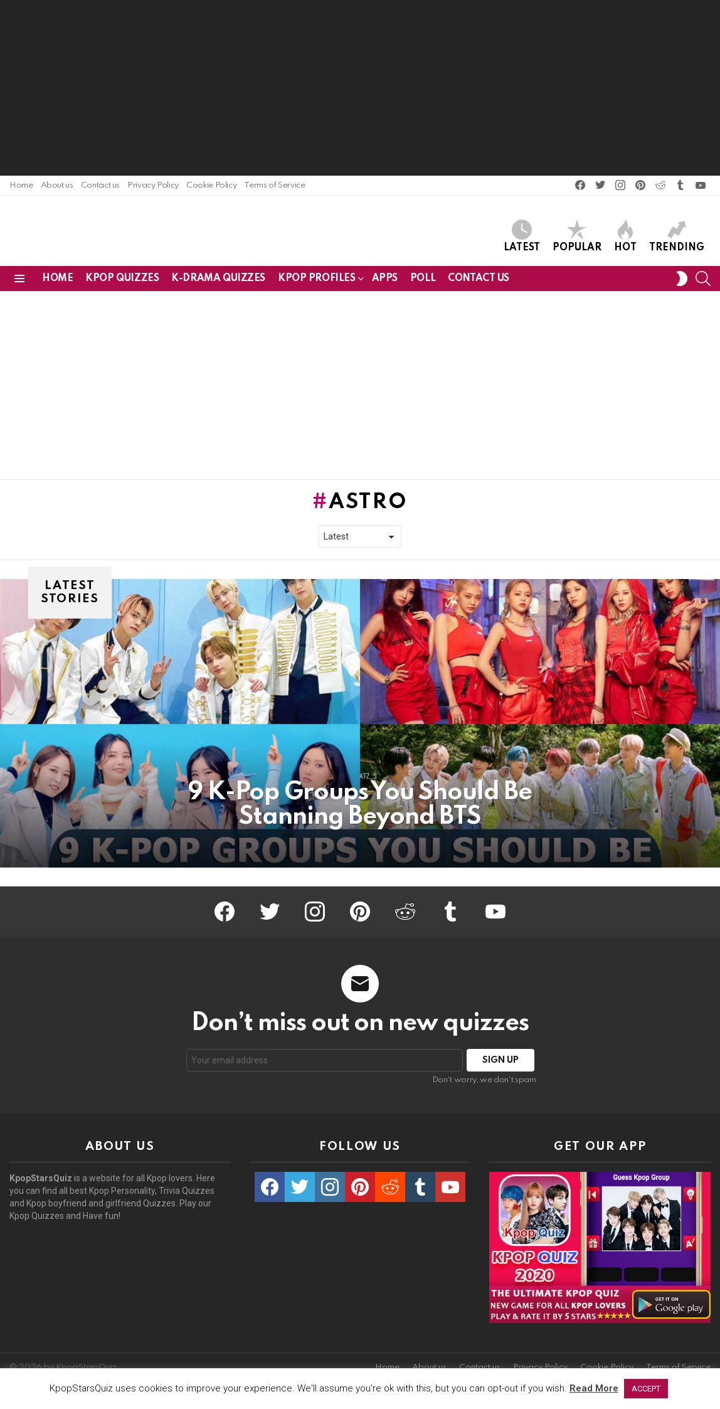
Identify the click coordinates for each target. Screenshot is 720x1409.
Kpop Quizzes (122, 283)
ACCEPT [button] (646, 1388)
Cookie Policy (211, 185)
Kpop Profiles (317, 285)
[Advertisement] (360, 88)
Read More (593, 1388)
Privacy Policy (153, 185)
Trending (676, 238)
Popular (577, 238)
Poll (422, 283)
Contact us (100, 185)
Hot (625, 238)
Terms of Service (274, 185)
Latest (522, 238)
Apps (385, 283)
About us (57, 185)
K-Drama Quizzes (218, 283)
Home (21, 185)
